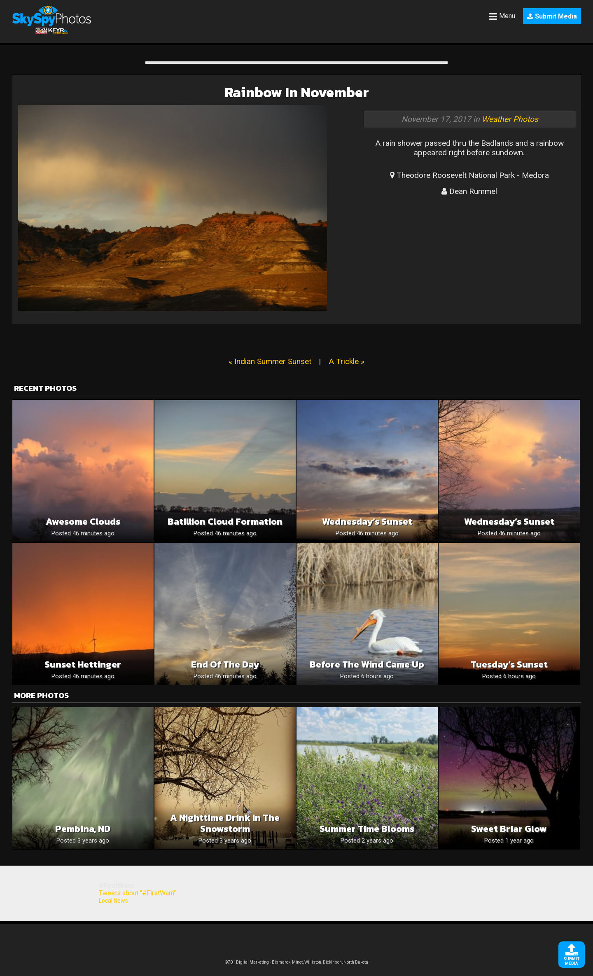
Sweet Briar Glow (509, 828)
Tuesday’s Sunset (509, 664)
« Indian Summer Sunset (270, 361)
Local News (113, 900)
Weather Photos (510, 119)
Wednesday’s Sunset (367, 521)
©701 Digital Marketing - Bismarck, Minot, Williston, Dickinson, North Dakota (296, 962)
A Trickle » (346, 361)
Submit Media (552, 16)
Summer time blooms (367, 828)
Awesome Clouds (83, 521)
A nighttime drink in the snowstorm (225, 823)
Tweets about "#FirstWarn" (137, 893)
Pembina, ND (82, 828)
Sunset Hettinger (82, 664)
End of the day (225, 664)
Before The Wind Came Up (367, 664)
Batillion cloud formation (225, 521)
